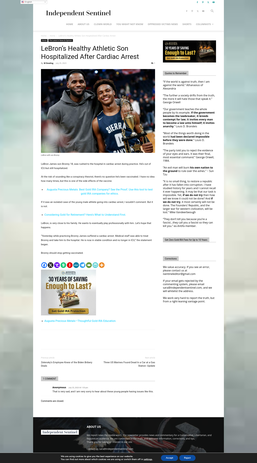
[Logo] (78, 11)
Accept (169, 457)
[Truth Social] (57, 265)
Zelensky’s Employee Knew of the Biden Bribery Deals (66, 364)
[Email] (89, 265)
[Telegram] (82, 265)
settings (148, 459)
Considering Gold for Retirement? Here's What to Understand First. (85, 214)
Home (69, 24)
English (26, 2)
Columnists (205, 24)
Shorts (186, 24)
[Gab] (63, 265)
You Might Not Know (129, 24)
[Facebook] (44, 265)
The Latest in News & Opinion (60, 40)
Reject (187, 457)
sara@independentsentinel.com (116, 448)
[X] (50, 265)
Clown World (103, 24)
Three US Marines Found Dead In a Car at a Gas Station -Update (129, 364)
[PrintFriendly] (95, 265)
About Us (83, 24)
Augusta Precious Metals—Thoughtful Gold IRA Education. (80, 320)
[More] (102, 265)
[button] (212, 11)
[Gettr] (70, 265)
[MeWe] (76, 265)
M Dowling (48, 63)
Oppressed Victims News (163, 24)
